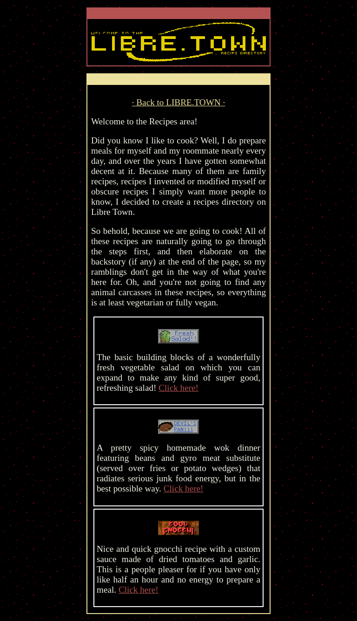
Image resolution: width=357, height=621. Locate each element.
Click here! (178, 388)
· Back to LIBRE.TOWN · (178, 102)
